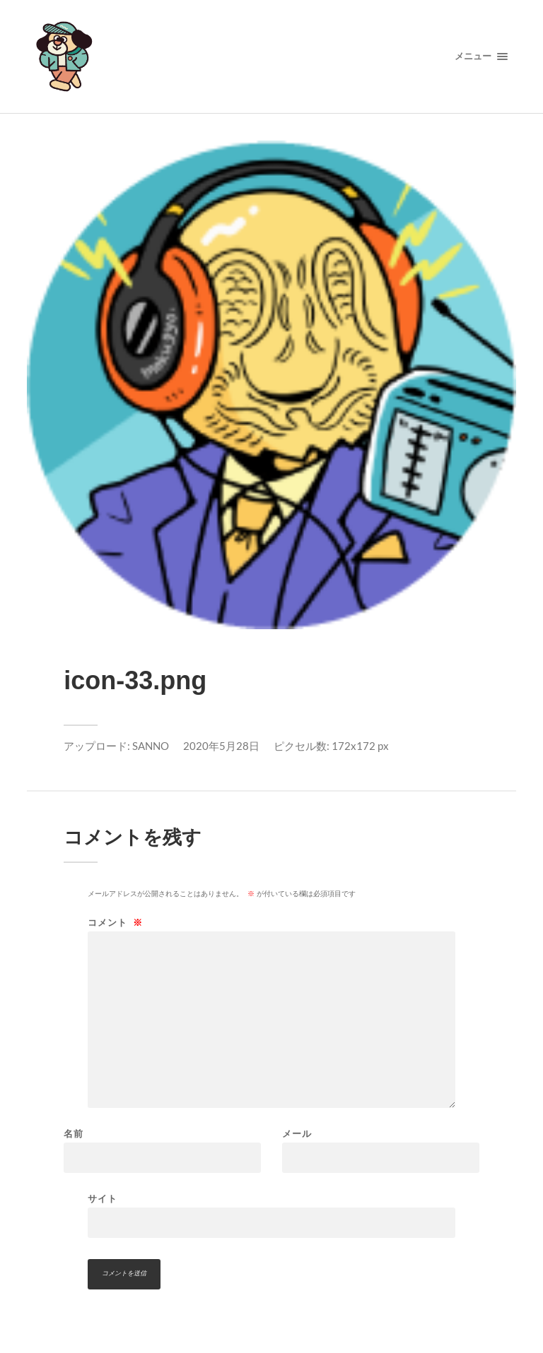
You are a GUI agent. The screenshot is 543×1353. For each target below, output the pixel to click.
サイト (102, 1198)
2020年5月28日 (221, 745)
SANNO (150, 745)
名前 (73, 1133)
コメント (115, 922)
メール (297, 1133)
